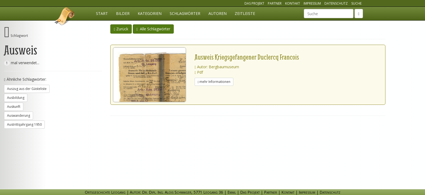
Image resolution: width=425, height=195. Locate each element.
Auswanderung (18, 115)
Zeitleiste (245, 13)
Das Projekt (254, 3)
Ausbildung (15, 97)
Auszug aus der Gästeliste (27, 88)
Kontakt (292, 3)
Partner (275, 3)
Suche (356, 3)
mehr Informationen (214, 81)
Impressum (312, 3)
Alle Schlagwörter (153, 28)
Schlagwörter (185, 13)
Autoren (217, 13)
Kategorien (150, 13)
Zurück (121, 28)
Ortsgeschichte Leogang (65, 17)
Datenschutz (336, 3)
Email (231, 192)
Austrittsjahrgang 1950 (24, 124)
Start (102, 13)
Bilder (123, 13)
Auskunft (13, 106)
